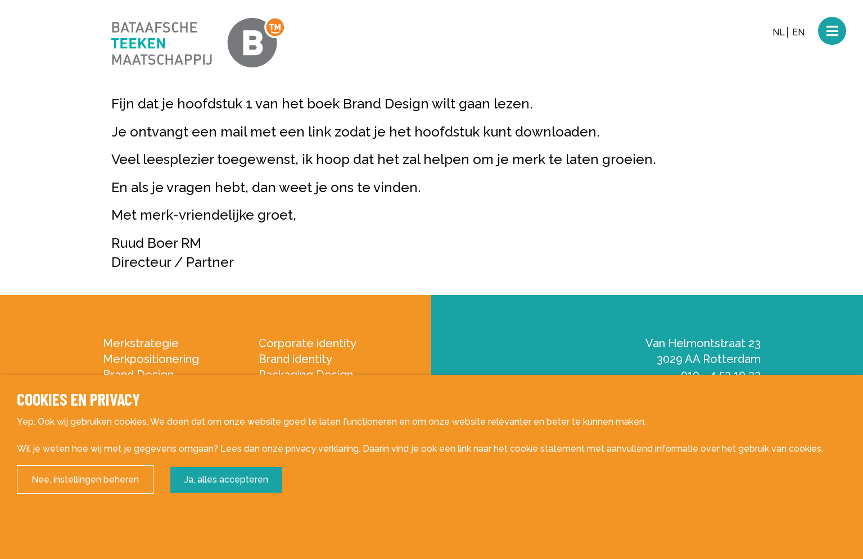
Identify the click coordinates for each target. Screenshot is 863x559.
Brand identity (295, 359)
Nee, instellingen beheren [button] (85, 479)
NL (778, 32)
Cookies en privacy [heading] (78, 399)
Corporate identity (307, 343)
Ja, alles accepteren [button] (226, 479)
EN (798, 32)
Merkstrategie (141, 343)
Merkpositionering (151, 359)
